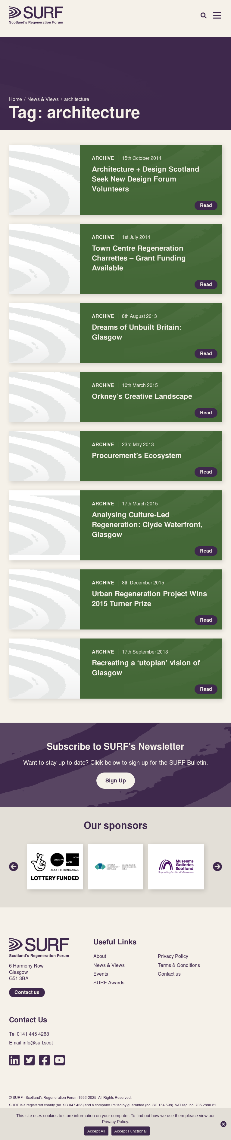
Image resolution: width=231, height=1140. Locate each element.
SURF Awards (108, 983)
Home (36, 15)
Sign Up (115, 780)
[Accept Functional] (223, 1124)
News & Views (109, 965)
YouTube (59, 1060)
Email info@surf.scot (31, 1043)
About (99, 956)
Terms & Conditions (179, 965)
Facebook (44, 1060)
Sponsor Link (55, 866)
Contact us (26, 992)
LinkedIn (14, 1060)
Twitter (29, 1060)
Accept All (96, 1131)
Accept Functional (130, 1131)
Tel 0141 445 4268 (29, 1034)
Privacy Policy (173, 956)
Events (100, 974)
